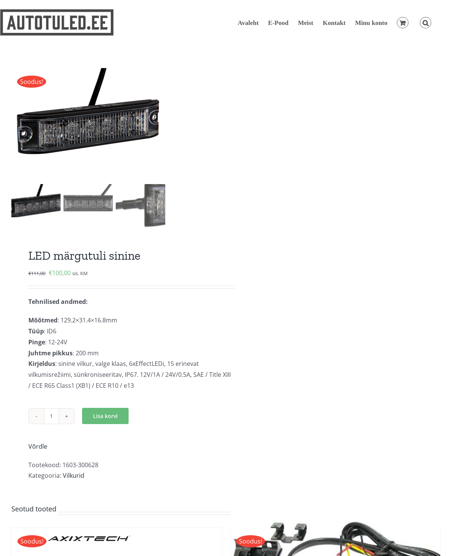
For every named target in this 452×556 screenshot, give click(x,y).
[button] (425, 22)
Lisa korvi (105, 416)
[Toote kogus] (51, 416)
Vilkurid (73, 475)
